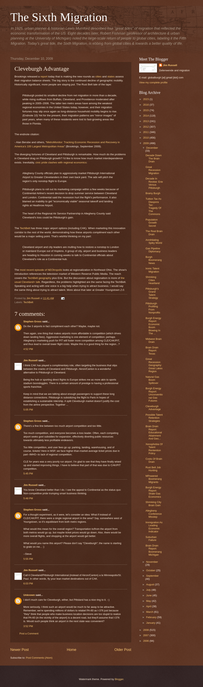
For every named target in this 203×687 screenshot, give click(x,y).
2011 (146, 132)
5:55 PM (28, 558)
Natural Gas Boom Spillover (152, 379)
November (152, 561)
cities (98, 76)
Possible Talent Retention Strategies (154, 417)
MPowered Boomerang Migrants (154, 479)
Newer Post (19, 650)
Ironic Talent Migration (152, 270)
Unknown (29, 595)
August (150, 584)
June (149, 595)
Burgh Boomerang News (154, 260)
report (43, 76)
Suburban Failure (151, 539)
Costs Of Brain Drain (154, 460)
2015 (146, 110)
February (151, 617)
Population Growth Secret (152, 222)
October (151, 570)
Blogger (119, 679)
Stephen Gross (32, 321)
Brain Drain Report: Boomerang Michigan (154, 550)
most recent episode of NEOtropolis (41, 269)
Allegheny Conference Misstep (154, 513)
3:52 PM (28, 626)
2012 (146, 126)
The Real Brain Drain (154, 233)
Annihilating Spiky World (154, 241)
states (111, 76)
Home (71, 650)
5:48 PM (28, 498)
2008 (146, 629)
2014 (146, 115)
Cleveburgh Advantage (153, 408)
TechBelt (25, 228)
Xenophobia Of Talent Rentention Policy (154, 449)
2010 (146, 137)
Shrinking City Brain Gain (153, 504)
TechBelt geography (39, 278)
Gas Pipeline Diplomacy (153, 250)
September (152, 575)
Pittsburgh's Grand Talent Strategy (152, 293)
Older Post (122, 650)
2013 (146, 121)
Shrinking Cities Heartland (153, 280)
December (152, 147)
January (151, 622)
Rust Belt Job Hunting (153, 469)
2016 (146, 104)
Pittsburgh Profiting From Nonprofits (153, 308)
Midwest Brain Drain (154, 340)
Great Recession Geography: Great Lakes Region (154, 365)
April (149, 606)
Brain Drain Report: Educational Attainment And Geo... (154, 432)
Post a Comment (28, 633)
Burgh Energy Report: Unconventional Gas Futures (154, 394)
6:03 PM (28, 583)
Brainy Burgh (153, 193)
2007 (146, 635)
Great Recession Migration (153, 170)
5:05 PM (28, 409)
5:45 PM (28, 473)
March (150, 611)
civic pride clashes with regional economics (61, 162)
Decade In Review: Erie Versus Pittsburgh (154, 183)
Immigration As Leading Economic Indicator (154, 527)
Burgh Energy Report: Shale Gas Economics (153, 492)
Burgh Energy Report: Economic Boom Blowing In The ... (153, 326)
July (148, 589)
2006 (146, 640)
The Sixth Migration (58, 17)
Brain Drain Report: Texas (152, 350)
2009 (146, 143)
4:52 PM (28, 349)
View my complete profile (153, 82)
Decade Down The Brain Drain (154, 158)
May (149, 600)
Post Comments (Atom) (39, 657)
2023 (146, 99)
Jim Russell (30, 360)
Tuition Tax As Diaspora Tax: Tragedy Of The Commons (153, 206)
